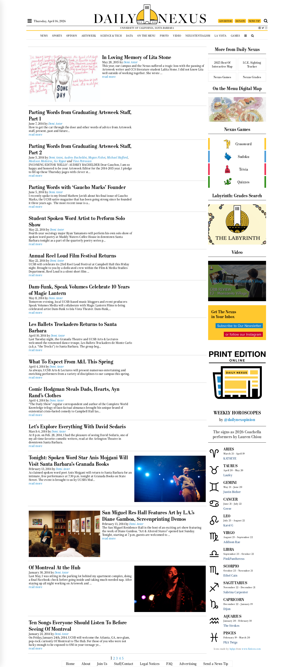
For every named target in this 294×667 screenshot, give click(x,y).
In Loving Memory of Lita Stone (136, 57)
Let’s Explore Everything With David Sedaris (77, 426)
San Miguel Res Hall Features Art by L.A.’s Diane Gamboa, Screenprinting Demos (148, 515)
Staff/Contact (123, 664)
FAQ (169, 664)
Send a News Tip (215, 664)
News (44, 35)
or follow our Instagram (243, 334)
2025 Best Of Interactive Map (222, 64)
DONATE (240, 21)
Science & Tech (111, 35)
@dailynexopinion (239, 419)
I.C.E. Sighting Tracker (252, 64)
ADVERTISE (225, 21)
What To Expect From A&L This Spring (71, 361)
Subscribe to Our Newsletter (239, 325)
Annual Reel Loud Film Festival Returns (72, 255)
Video (177, 35)
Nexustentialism (197, 35)
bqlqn (233, 648)
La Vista (220, 35)
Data (129, 35)
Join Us (102, 664)
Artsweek (88, 35)
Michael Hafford (117, 157)
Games (235, 35)
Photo (164, 35)
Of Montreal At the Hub (54, 567)
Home (70, 664)
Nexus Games (222, 77)
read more (109, 77)
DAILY (115, 17)
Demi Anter (131, 62)
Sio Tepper (60, 161)
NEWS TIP (254, 21)
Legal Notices (150, 664)
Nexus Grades (252, 77)
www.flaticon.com (251, 648)
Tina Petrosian (82, 161)
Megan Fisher (97, 157)
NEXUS (182, 17)
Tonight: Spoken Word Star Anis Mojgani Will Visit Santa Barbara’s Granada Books (78, 460)
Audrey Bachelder (75, 157)
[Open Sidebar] (29, 21)
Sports (57, 35)
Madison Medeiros (40, 161)
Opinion (71, 35)
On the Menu (146, 35)
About (85, 664)
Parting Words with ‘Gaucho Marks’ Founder (77, 187)
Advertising (188, 664)
